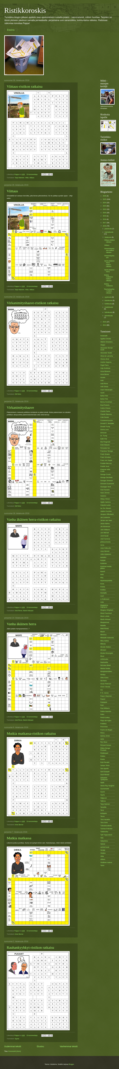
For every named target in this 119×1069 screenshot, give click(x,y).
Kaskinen (103, 563)
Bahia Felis (104, 396)
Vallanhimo (104, 841)
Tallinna (103, 801)
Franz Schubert (105, 457)
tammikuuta (109, 316)
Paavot (102, 699)
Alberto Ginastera (106, 342)
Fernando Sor (105, 448)
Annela (102, 377)
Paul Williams (105, 708)
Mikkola (103, 644)
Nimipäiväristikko (106, 671)
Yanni (102, 865)
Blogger (71, 1064)
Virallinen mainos (106, 862)
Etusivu (10, 29)
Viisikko (103, 853)
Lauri (102, 596)
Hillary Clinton (105, 499)
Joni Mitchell (104, 533)
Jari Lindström (105, 517)
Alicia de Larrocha (106, 356)
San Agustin (104, 768)
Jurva (102, 545)
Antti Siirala (104, 386)
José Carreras (105, 539)
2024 (105, 203)
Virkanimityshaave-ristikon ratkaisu (33, 303)
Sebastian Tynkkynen (104, 778)
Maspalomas (104, 622)
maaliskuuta (109, 307)
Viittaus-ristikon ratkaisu (24, 86)
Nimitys (102, 674)
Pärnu (102, 733)
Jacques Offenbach (107, 514)
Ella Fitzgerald (105, 442)
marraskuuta (109, 232)
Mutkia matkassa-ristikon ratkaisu (31, 733)
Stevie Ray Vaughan (107, 786)
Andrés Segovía (105, 362)
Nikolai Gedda (105, 668)
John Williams (105, 530)
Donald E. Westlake (107, 423)
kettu (102, 574)
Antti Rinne (18, 611)
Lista (102, 602)
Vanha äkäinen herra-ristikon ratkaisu (34, 519)
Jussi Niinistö (104, 551)
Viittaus (12, 191)
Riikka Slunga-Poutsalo (105, 749)
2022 (105, 209)
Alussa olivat (104, 359)
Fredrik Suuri (104, 466)
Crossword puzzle (106, 420)
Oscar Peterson (105, 684)
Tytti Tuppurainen (106, 835)
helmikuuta (109, 312)
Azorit (102, 393)
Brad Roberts (105, 405)
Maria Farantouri (106, 613)
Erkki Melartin (105, 445)
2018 (105, 219)
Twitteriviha (104, 832)
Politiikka (103, 724)
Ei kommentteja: (32, 174)
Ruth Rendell (104, 762)
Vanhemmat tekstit (69, 1046)
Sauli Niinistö (104, 774)
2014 (105, 325)
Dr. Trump (103, 436)
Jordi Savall (104, 536)
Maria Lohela (104, 616)
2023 (105, 206)
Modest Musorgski (106, 653)
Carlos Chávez (105, 408)
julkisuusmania (105, 542)
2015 (105, 322)
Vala (101, 838)
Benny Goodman (106, 402)
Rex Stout (103, 742)
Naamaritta (104, 662)
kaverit (102, 571)
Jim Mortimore (105, 526)
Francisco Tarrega (106, 451)
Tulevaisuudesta (106, 826)
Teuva (102, 816)
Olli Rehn (18, 394)
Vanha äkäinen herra (21, 624)
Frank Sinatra (105, 454)
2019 (105, 216)
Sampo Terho (105, 765)
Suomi (102, 792)
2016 (105, 226)
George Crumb (105, 474)
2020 (105, 213)
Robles (102, 756)
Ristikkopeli (104, 753)
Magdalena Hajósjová (104, 606)
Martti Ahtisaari (28, 611)
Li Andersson (104, 599)
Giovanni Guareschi (107, 483)
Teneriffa (103, 807)
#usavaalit (103, 336)
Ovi (101, 690)
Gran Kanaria (105, 490)
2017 (105, 223)
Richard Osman (105, 745)
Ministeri (103, 650)
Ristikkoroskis (25, 10)
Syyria (17, 1039)
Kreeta (102, 587)
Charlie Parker (105, 411)
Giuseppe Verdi (105, 487)
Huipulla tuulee (105, 505)
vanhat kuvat (104, 847)
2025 (105, 199)
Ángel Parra (104, 365)
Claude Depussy (106, 414)
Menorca (103, 635)
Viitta (26, 178)
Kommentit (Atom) (14, 1051)
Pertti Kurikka (105, 717)
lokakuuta (108, 237)
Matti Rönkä (104, 628)
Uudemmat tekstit (12, 1046)
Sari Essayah (105, 771)
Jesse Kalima (105, 523)
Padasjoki (103, 702)
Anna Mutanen (105, 371)
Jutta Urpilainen (105, 554)
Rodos (102, 759)
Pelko (102, 714)
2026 (105, 196)
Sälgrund (103, 798)
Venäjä (102, 850)
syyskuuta (108, 297)
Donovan (103, 433)
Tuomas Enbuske (106, 829)
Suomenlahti (104, 789)
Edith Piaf (103, 439)
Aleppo (102, 345)
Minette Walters (105, 647)
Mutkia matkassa (19, 838)
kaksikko (103, 557)
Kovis (102, 584)
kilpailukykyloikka (106, 580)
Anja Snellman (105, 368)
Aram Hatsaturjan (106, 390)
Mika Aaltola (104, 641)
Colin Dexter (104, 417)
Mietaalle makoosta (107, 638)
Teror (102, 810)
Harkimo (103, 496)
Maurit (102, 632)
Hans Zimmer (105, 493)
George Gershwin (106, 477)
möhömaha (104, 659)
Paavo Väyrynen (106, 696)
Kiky (101, 577)
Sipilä (102, 782)
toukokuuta (109, 300)
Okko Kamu (104, 677)
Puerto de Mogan (106, 730)
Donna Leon (104, 429)
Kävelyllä (103, 593)
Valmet (102, 844)
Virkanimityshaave (20, 407)
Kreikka (103, 590)
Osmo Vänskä (105, 687)
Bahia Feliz (104, 399)
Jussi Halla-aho (105, 548)
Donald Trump (105, 426)
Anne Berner (19, 825)
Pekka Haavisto (105, 711)
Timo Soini (104, 822)
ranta (102, 739)
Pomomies (104, 727)
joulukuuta (108, 229)
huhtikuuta (108, 304)
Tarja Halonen (19, 178)
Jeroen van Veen (106, 520)
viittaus (31, 178)
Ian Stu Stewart (105, 508)
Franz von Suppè (106, 460)
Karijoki (102, 560)
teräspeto (103, 813)
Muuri (102, 656)
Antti (101, 380)
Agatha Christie (105, 339)
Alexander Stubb (106, 353)
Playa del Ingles (105, 720)
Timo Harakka (105, 819)
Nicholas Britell (105, 665)
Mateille (103, 625)
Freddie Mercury (106, 463)
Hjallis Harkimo (105, 502)
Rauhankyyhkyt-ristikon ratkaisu (30, 947)
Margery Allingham (106, 610)
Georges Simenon (106, 480)
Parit (101, 705)
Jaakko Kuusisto (106, 511)
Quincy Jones (105, 736)
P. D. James (104, 693)
